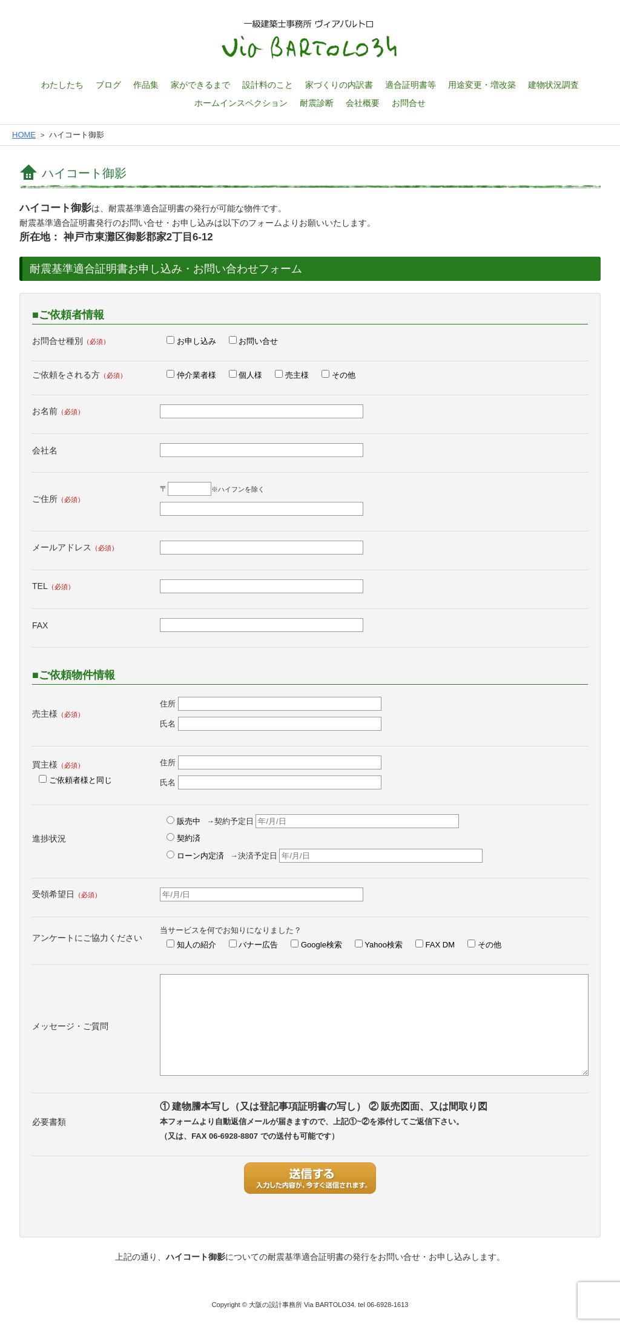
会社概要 (363, 103)
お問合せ (409, 103)
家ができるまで (200, 85)
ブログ (108, 85)
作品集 (146, 85)
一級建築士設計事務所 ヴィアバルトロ (310, 39)
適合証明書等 (410, 85)
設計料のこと (267, 85)
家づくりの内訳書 (339, 85)
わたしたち (62, 85)
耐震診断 (317, 103)
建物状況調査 (553, 85)
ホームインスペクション (241, 103)
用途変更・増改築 (482, 85)
